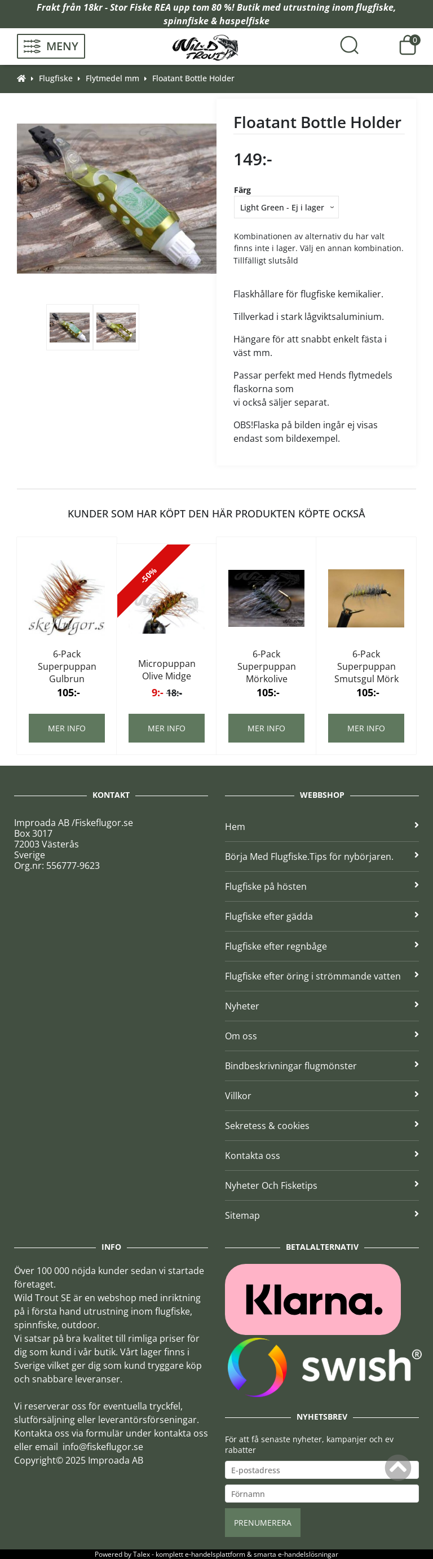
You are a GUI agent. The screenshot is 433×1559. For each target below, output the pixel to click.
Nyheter (322, 1006)
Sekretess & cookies (322, 1125)
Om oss (322, 1036)
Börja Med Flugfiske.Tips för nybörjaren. (322, 856)
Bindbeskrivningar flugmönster (322, 1066)
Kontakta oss (322, 1155)
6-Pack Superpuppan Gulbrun (67, 666)
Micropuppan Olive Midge (167, 669)
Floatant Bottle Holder (193, 78)
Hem (322, 826)
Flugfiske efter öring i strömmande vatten (322, 976)
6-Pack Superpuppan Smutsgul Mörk (366, 666)
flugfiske (375, 7)
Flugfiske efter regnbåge (322, 946)
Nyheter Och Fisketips (322, 1185)
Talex (141, 1554)
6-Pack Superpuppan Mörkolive (266, 666)
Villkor (322, 1096)
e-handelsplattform (215, 1554)
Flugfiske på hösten (322, 886)
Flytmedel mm (112, 78)
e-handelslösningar (308, 1554)
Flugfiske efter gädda (322, 916)
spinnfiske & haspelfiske (216, 21)
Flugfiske (56, 78)
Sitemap (322, 1215)
